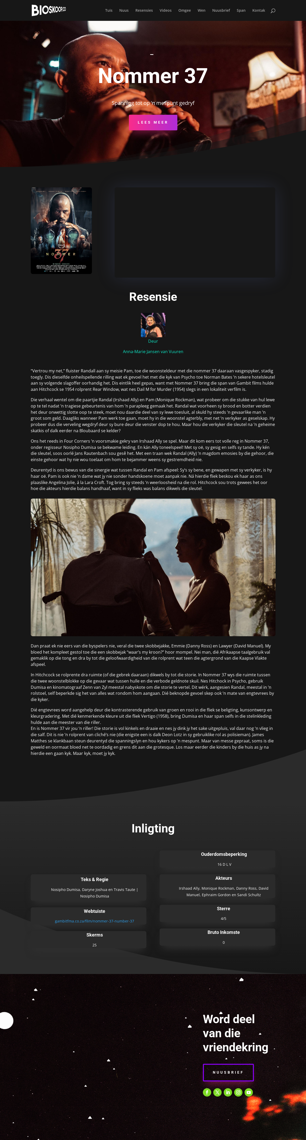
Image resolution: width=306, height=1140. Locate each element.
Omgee (184, 11)
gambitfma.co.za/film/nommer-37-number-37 (94, 921)
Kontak (258, 11)
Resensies (144, 11)
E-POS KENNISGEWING (188, 1132)
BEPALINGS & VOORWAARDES (94, 1132)
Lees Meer (153, 122)
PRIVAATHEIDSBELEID (144, 1132)
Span (241, 11)
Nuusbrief (221, 11)
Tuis (109, 11)
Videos (166, 11)
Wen (201, 11)
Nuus (124, 11)
